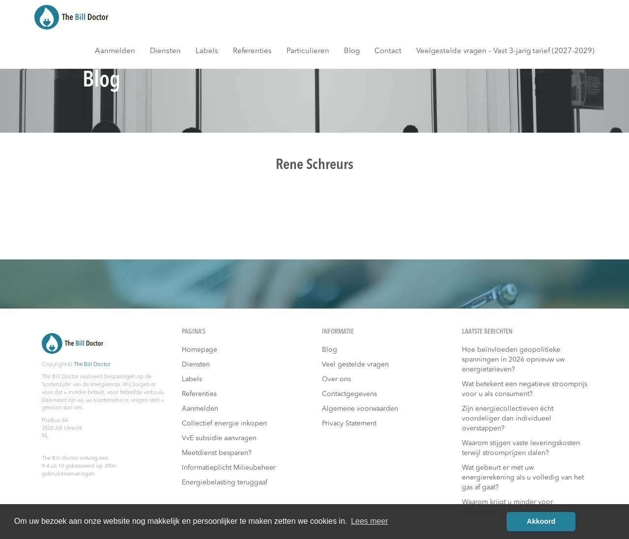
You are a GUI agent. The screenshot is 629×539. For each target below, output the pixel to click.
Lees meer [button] (369, 521)
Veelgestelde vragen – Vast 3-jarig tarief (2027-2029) (505, 51)
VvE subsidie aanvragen (219, 438)
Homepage (199, 349)
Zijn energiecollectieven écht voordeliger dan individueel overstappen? (507, 418)
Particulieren (307, 51)
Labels (207, 51)
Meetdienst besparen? (217, 453)
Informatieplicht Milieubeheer (229, 467)
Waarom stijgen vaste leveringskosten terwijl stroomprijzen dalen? (521, 448)
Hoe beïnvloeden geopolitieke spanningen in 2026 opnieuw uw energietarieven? (513, 359)
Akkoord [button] (541, 521)
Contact (387, 51)
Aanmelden (115, 51)
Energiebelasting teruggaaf (224, 482)
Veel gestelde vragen (355, 364)
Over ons (336, 379)
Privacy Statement (349, 423)
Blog (352, 51)
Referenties (252, 51)
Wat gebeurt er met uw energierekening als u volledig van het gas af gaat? (523, 477)
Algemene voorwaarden (360, 408)
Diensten (165, 51)
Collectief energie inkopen (224, 423)
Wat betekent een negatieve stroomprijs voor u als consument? (524, 389)
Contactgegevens (349, 394)
